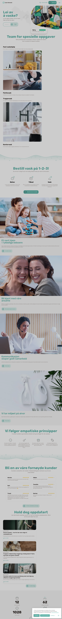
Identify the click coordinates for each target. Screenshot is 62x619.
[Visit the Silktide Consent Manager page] (58, 615)
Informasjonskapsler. (55, 612)
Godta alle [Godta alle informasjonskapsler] (36, 615)
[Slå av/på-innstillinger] (53, 615)
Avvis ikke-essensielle (45, 615)
